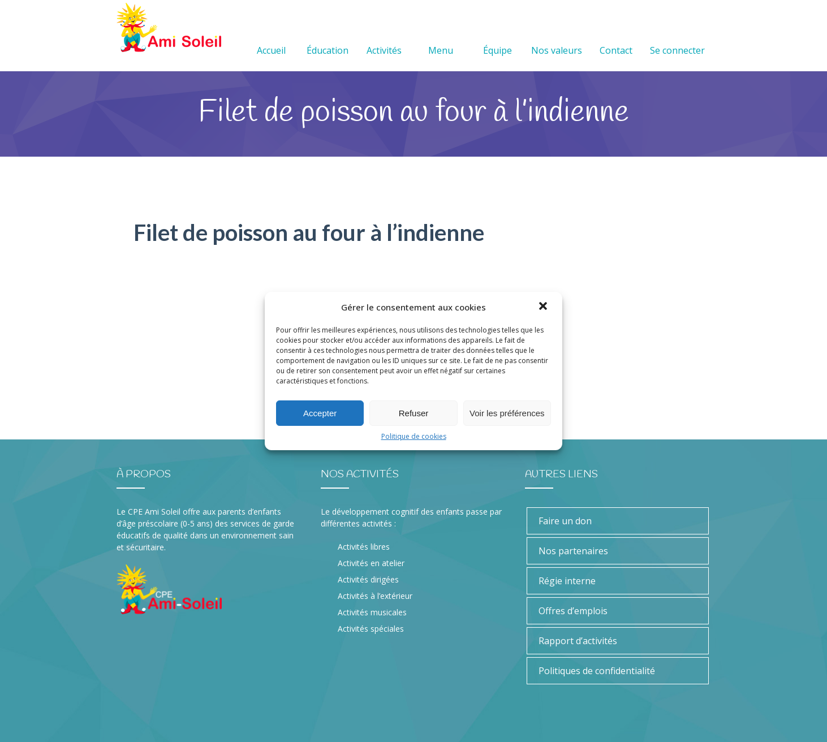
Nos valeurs (556, 37)
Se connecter (677, 37)
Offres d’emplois (573, 611)
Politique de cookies (413, 436)
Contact (616, 37)
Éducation (327, 37)
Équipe (497, 37)
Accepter (320, 413)
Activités (384, 37)
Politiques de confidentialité (597, 671)
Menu (440, 37)
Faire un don (565, 521)
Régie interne (567, 581)
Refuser (414, 413)
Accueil (271, 37)
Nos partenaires (573, 551)
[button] (544, 307)
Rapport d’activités (578, 641)
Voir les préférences (507, 413)
